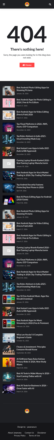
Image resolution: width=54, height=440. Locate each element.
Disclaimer (41, 433)
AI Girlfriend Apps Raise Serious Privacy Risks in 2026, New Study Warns (31, 362)
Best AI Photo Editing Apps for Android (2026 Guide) (34, 198)
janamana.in (32, 427)
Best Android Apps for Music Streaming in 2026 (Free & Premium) (33, 321)
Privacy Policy (19, 435)
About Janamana (14, 433)
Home (27, 65)
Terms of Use (34, 435)
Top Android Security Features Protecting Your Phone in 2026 (30, 186)
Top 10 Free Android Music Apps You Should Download (33, 297)
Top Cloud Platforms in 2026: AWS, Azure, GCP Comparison (32, 125)
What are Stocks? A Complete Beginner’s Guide (30, 336)
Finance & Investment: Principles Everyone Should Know (31, 348)
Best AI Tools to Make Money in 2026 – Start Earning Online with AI (34, 374)
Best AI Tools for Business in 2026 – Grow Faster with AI (32, 387)
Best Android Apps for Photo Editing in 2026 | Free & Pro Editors (34, 101)
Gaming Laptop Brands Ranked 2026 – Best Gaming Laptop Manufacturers (33, 161)
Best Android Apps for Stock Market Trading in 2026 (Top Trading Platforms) (34, 174)
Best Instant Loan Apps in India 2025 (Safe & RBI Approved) (33, 149)
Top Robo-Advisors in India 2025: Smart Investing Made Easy (31, 137)
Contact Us (29, 433)
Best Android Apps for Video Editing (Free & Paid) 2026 (33, 113)
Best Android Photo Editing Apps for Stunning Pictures (33, 89)
